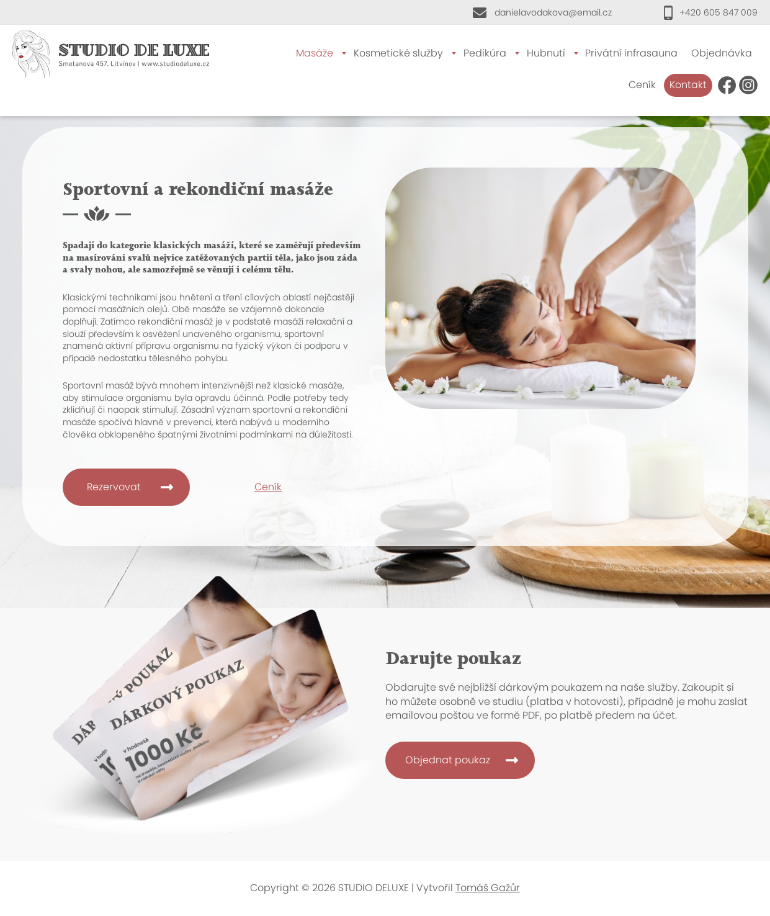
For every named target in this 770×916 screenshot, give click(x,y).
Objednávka (721, 53)
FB (727, 85)
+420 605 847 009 (718, 12)
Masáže (314, 53)
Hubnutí (546, 53)
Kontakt (688, 85)
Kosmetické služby (398, 53)
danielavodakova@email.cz (553, 12)
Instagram (748, 85)
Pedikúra (484, 53)
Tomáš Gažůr (487, 888)
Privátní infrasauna (631, 53)
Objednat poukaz (447, 760)
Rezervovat (114, 487)
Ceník (642, 85)
